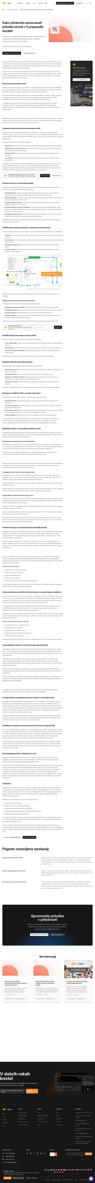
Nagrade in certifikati (42, 1115)
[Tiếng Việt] (60, 1172)
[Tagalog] (57, 1172)
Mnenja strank (40, 1118)
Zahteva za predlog (23, 1124)
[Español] (45, 1170)
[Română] (83, 1170)
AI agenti (20, 3)
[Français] (53, 1170)
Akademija (59, 1118)
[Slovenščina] (91, 1170)
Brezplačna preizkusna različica (65, 3)
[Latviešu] (70, 1170)
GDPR (75, 1179)
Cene (3, 1116)
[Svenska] (55, 1172)
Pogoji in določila (45, 1179)
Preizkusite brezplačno (29, 837)
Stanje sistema (21, 1118)
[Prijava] (86, 3)
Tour (3, 1125)
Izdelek (28, 3)
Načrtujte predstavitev (30, 1091)
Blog (57, 1112)
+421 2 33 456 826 (9, 1153)
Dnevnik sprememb (23, 1121)
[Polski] (78, 1170)
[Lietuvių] (67, 1170)
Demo (3, 1113)
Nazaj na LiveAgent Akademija (11, 837)
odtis (38, 1124)
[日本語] (64, 1170)
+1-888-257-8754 (9, 1156)
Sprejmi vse (7, 1178)
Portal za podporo (22, 1112)
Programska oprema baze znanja (83, 1112)
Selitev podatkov (22, 1115)
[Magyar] (59, 1170)
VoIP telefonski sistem (80, 1120)
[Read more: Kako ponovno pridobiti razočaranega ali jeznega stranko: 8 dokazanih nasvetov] (16, 981)
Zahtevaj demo (45, 175)
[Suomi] (51, 1170)
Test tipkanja (59, 1124)
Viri (34, 3)
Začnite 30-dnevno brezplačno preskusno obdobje (12, 1091)
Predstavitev (79, 3)
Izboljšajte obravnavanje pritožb (11, 53)
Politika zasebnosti (67, 1179)
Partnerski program (42, 1121)
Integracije (4, 1122)
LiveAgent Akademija (12, 9)
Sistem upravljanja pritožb (81, 1133)
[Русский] (86, 1170)
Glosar (57, 1115)
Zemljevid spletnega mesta (86, 1179)
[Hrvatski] (56, 1170)
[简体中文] (63, 1172)
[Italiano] (61, 1170)
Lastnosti (4, 1119)
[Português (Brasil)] (80, 1170)
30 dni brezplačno (56, 175)
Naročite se (58, 327)
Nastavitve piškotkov (31, 1178)
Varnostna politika (56, 1179)
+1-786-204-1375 (9, 1159)
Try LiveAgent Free (81, 79)
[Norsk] (75, 1170)
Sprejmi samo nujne (18, 1178)
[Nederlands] (72, 1170)
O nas (38, 1112)
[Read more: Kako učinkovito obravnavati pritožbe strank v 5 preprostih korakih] (47, 981)
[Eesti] (48, 1170)
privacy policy (19, 1174)
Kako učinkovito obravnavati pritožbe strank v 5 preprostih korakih (36, 9)
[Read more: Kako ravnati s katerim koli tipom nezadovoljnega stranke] (78, 981)
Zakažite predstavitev (30, 53)
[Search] (53, 3)
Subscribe (88, 1153)
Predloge (58, 1121)
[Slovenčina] (88, 1170)
